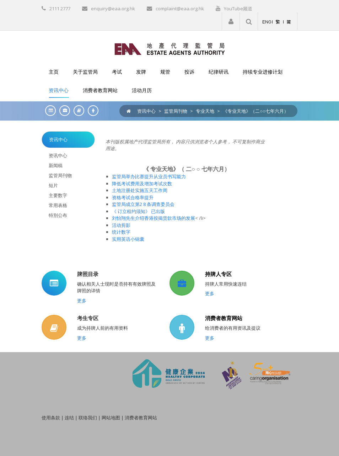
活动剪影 (121, 225)
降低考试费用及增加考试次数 (142, 183)
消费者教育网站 (223, 318)
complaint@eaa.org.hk (180, 8)
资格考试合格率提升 (133, 197)
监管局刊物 (175, 111)
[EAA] (169, 48)
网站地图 (111, 417)
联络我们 (88, 417)
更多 (81, 300)
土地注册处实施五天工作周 (139, 190)
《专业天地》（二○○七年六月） (256, 111)
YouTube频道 (238, 8)
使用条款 (51, 417)
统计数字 (121, 232)
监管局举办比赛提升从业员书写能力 (149, 176)
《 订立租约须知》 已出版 (138, 211)
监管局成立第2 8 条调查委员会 (143, 204)
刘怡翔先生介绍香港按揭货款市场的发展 (153, 218)
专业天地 (205, 111)
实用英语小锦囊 (128, 239)
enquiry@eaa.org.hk (113, 8)
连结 (69, 417)
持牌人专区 (218, 273)
